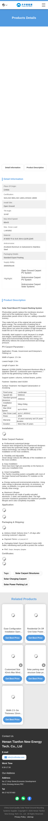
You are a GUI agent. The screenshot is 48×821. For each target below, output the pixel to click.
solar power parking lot (16, 584)
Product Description (35, 168)
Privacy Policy (20, 817)
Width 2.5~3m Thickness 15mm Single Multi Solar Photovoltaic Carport (12, 712)
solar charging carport (15, 579)
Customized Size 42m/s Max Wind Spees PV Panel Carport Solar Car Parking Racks (12, 671)
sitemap (30, 817)
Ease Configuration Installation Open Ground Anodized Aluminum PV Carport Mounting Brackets (12, 630)
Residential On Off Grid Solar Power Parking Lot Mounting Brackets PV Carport (35, 630)
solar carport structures (27, 573)
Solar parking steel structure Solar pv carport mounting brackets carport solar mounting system (35, 671)
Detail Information (12, 168)
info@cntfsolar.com (14, 757)
